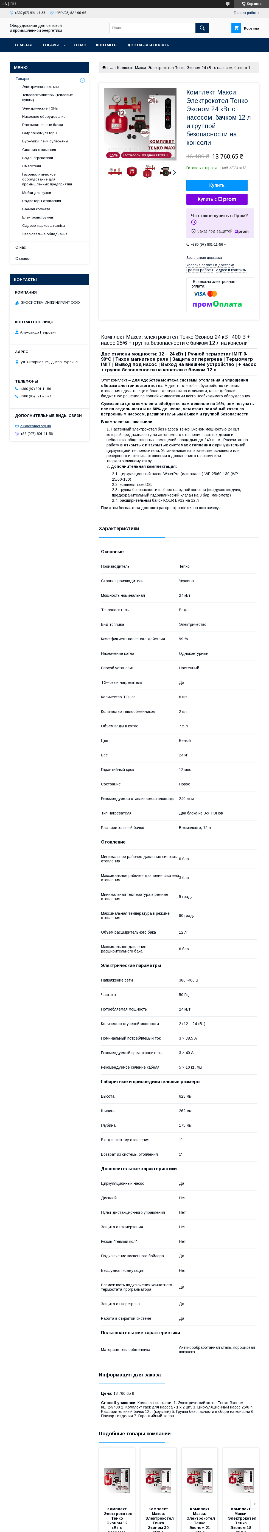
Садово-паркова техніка (43, 225)
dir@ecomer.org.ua (35, 426)
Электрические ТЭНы (40, 108)
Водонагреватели (37, 158)
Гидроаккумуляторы (39, 133)
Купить (217, 185)
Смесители (31, 166)
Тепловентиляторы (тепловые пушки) (47, 97)
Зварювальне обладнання (45, 234)
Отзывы (22, 258)
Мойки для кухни (36, 193)
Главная (23, 45)
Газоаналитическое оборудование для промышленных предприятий (47, 179)
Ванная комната (36, 209)
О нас (80, 45)
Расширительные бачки (42, 125)
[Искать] (202, 28)
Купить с (217, 199)
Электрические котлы (40, 87)
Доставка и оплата (148, 45)
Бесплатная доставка (204, 258)
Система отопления (39, 150)
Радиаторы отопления (41, 201)
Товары (50, 45)
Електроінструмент (38, 217)
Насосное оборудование (43, 116)
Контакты (106, 45)
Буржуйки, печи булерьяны (45, 141)
